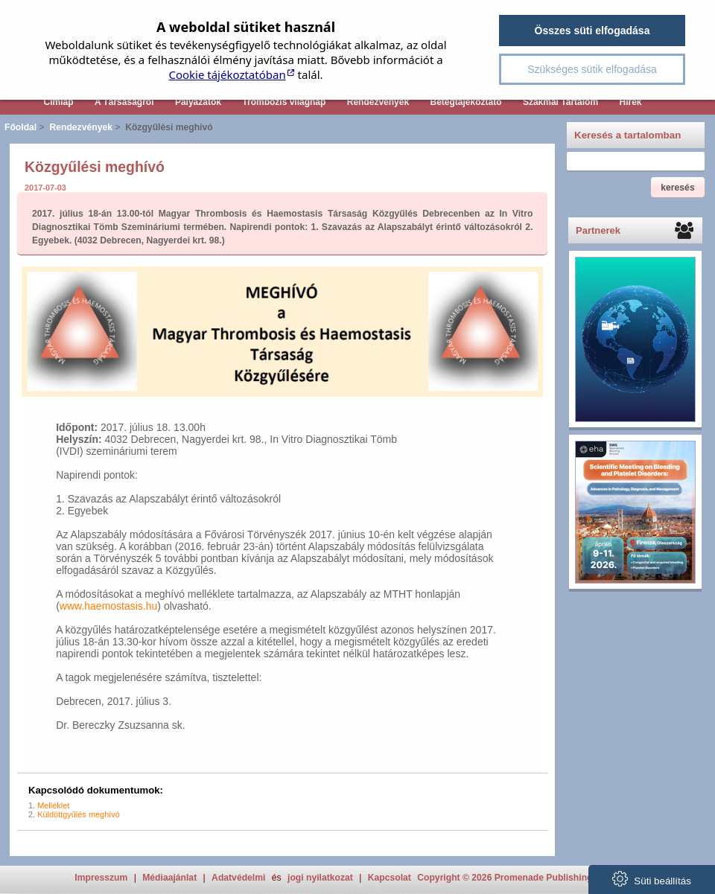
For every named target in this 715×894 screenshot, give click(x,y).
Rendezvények (378, 102)
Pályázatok (198, 102)
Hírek (630, 102)
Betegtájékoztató (466, 102)
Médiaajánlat (169, 877)
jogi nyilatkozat (320, 877)
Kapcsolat (389, 877)
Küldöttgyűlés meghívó (78, 814)
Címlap (58, 102)
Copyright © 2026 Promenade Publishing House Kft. (528, 877)
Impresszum (100, 877)
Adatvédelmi (238, 877)
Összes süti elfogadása (592, 30)
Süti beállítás (651, 879)
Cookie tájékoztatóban (226, 74)
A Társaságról (124, 102)
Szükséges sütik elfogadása (592, 69)
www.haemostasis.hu (109, 606)
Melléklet (53, 805)
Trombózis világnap (283, 102)
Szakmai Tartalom (560, 102)
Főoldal (20, 127)
